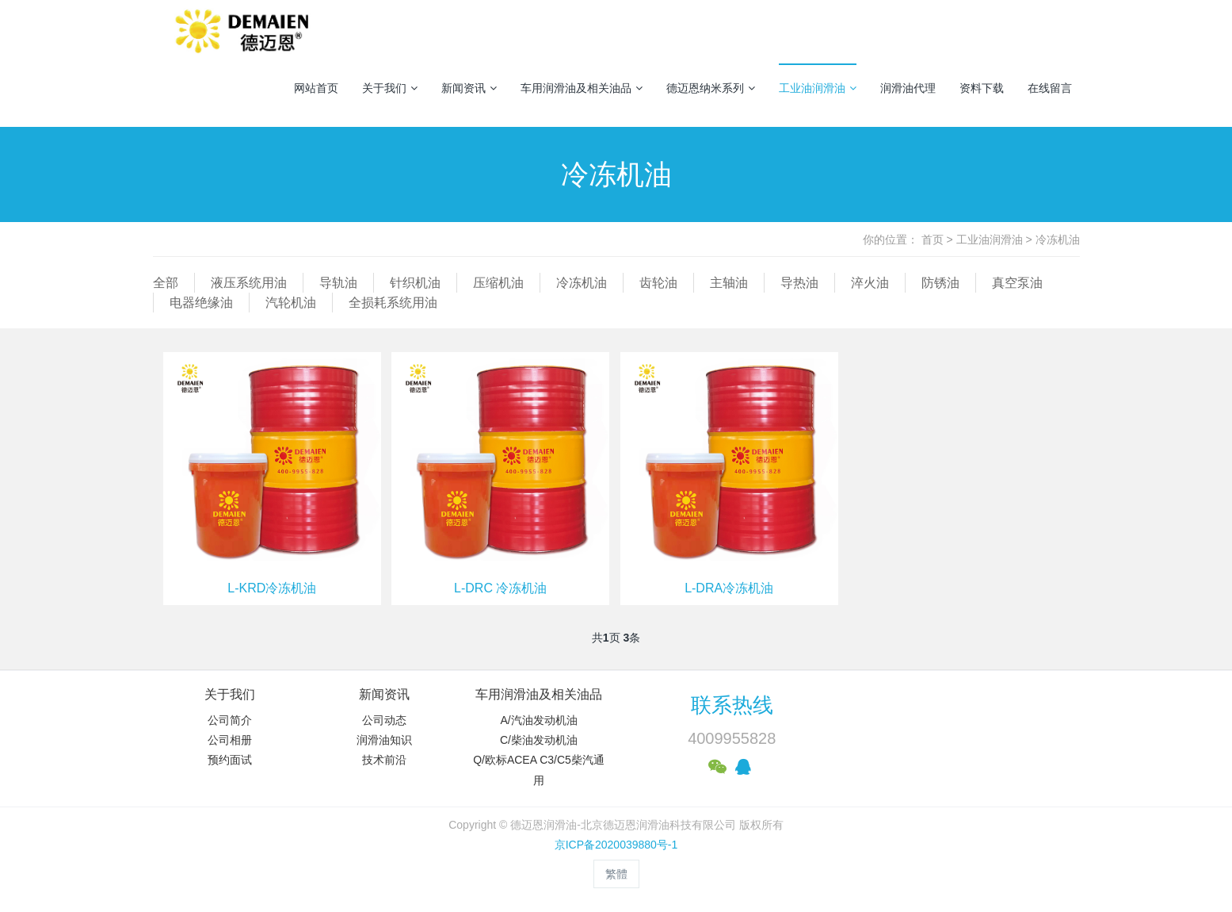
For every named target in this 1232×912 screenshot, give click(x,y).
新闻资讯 (469, 88)
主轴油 (729, 282)
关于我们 (390, 88)
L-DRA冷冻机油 (729, 588)
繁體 (616, 874)
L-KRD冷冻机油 (271, 588)
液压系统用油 (249, 282)
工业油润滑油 (817, 88)
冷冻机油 (1058, 239)
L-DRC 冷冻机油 (500, 588)
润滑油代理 (908, 88)
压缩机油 (498, 282)
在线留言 (1050, 88)
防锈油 (940, 282)
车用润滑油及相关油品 (582, 88)
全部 (165, 282)
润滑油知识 (384, 740)
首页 (932, 239)
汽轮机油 (290, 302)
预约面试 (230, 759)
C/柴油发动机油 (539, 740)
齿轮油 (658, 282)
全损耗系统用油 (393, 302)
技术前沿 (384, 759)
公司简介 (230, 720)
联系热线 (732, 705)
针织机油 (415, 282)
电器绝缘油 (201, 302)
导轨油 (338, 282)
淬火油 (870, 282)
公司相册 (230, 740)
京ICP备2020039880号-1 (616, 844)
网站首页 (316, 88)
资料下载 (981, 88)
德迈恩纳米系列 (710, 88)
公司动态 (384, 720)
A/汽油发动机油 (538, 720)
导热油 (799, 282)
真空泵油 (1017, 282)
